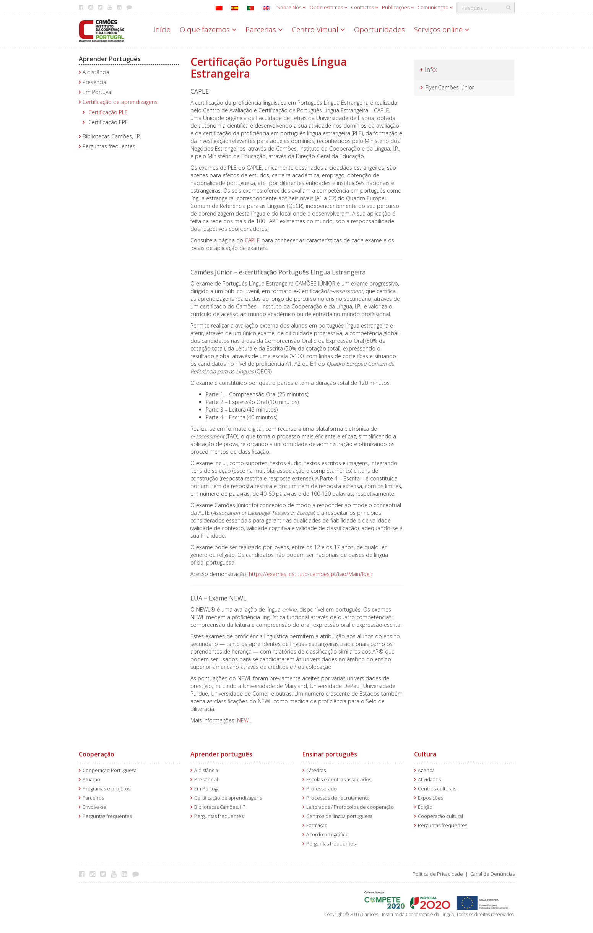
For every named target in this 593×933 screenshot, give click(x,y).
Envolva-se (94, 807)
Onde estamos (328, 7)
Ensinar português (329, 754)
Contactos (364, 7)
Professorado (321, 788)
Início (162, 29)
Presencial (95, 82)
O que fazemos (208, 29)
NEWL (244, 720)
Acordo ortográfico (327, 834)
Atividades (429, 779)
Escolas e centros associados (338, 779)
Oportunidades (379, 29)
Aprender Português (110, 59)
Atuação (91, 779)
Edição (425, 807)
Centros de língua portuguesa (339, 816)
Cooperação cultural (440, 816)
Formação (317, 825)
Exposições (430, 798)
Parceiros (93, 798)
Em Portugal (97, 92)
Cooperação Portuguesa (109, 770)
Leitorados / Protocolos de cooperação (350, 807)
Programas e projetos (106, 788)
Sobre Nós (291, 7)
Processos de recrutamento (338, 798)
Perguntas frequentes (109, 146)
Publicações (398, 7)
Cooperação (96, 754)
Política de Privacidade (438, 874)
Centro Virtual (318, 29)
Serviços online (441, 29)
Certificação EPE (108, 122)
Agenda (426, 770)
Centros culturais (437, 788)
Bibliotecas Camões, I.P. (112, 136)
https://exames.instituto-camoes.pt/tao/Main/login (312, 574)
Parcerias (264, 29)
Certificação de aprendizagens (120, 101)
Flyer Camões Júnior (450, 87)
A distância (96, 72)
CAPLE (253, 240)
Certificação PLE (108, 112)
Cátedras (316, 770)
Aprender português (221, 754)
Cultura (425, 754)
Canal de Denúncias (492, 874)
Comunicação (435, 7)
